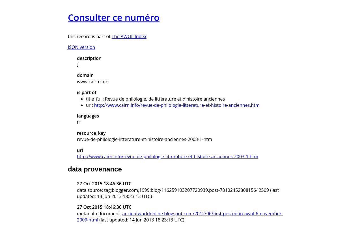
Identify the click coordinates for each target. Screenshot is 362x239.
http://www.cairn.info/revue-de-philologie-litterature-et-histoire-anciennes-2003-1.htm (167, 156)
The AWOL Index (129, 36)
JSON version (81, 47)
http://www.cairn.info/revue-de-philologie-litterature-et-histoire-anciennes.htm (177, 105)
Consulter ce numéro (114, 17)
